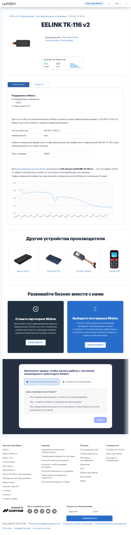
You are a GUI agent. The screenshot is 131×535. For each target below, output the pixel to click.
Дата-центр (8, 466)
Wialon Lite (8, 458)
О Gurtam (7, 528)
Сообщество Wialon (115, 450)
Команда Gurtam (22, 528)
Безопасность (9, 470)
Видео (83, 481)
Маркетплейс (9, 482)
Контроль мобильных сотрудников (57, 471)
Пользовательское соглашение (110, 524)
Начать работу (35, 343)
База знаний (85, 477)
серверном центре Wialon (33, 169)
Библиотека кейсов (89, 473)
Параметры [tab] (39, 84)
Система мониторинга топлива (55, 482)
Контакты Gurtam (41, 528)
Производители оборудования (16, 478)
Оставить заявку (10, 499)
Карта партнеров (114, 454)
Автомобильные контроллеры (52, 16)
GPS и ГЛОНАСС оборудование (17, 474)
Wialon (6, 450)
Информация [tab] (18, 84)
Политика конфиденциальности (44, 524)
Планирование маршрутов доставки (58, 456)
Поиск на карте (95, 345)
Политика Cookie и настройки (78, 524)
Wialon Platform (10, 454)
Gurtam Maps (9, 462)
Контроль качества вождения (54, 460)
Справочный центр (88, 454)
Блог (82, 469)
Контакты (7, 495)
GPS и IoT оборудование (21, 16)
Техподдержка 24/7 (89, 450)
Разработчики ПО (11, 487)
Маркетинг (85, 465)
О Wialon (7, 491)
